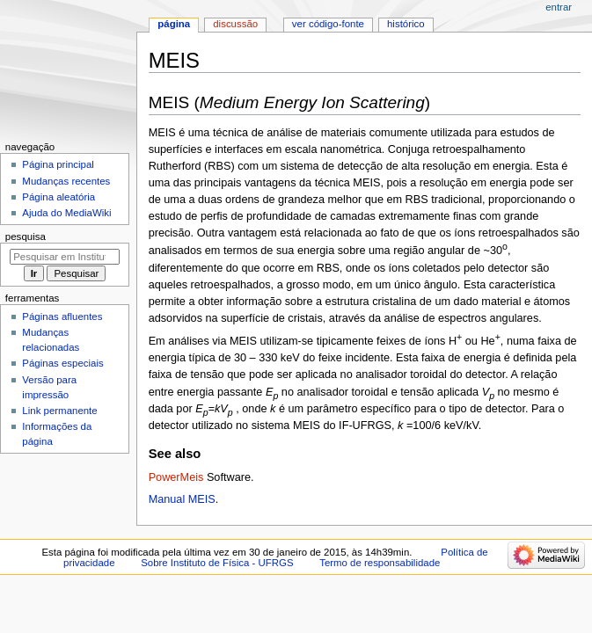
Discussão (235, 23)
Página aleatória (58, 197)
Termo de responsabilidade (379, 562)
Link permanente (59, 410)
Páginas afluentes (62, 316)
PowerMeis (176, 477)
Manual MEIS (182, 499)
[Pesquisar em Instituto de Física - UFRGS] (65, 257)
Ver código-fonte (328, 23)
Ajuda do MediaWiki (66, 212)
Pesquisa (25, 236)
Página (173, 23)
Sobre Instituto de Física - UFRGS (217, 562)
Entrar (558, 7)
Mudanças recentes (66, 181)
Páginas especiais (62, 363)
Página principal (58, 164)
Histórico (406, 23)
